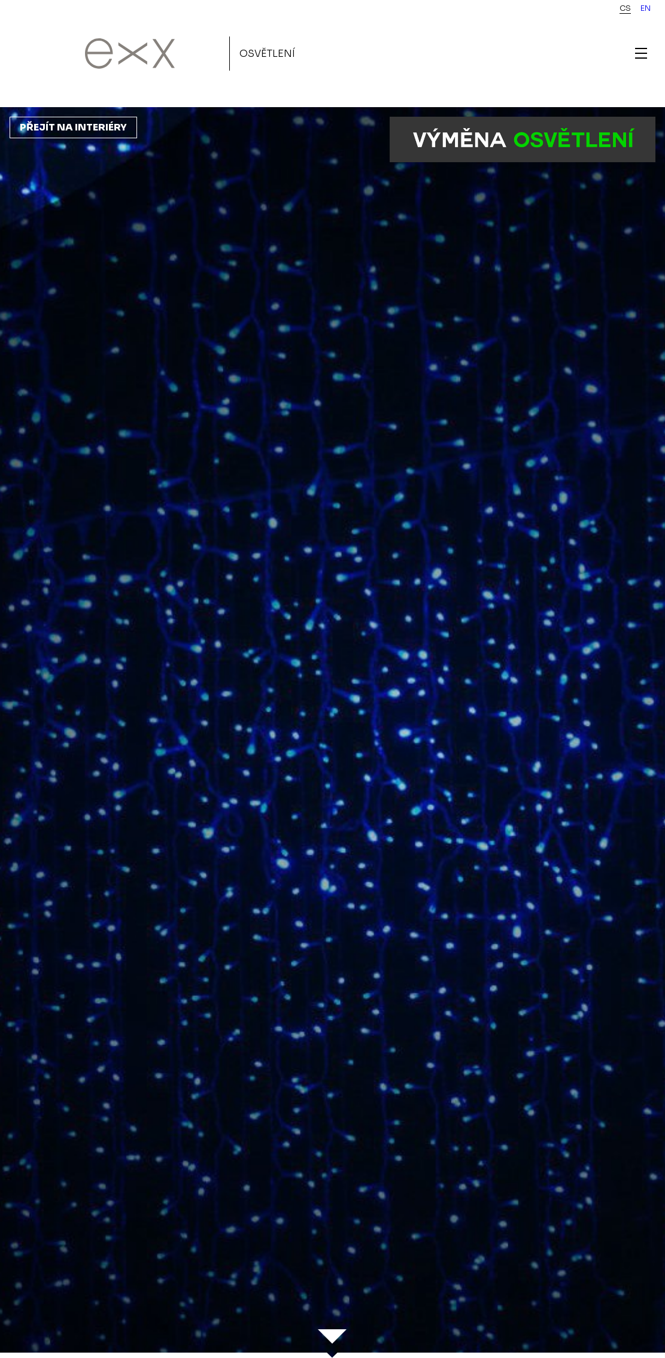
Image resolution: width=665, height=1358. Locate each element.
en (645, 8)
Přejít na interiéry (73, 127)
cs (625, 8)
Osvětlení (267, 53)
